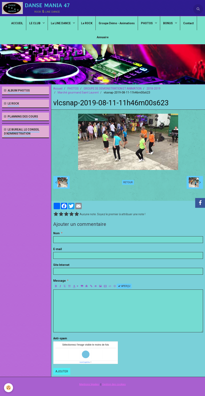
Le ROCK (86, 23)
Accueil (57, 88)
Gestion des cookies (114, 384)
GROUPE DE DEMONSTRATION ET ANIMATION (113, 88)
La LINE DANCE (61, 23)
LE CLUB (35, 23)
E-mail (57, 249)
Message (59, 280)
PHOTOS (147, 23)
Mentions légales (89, 384)
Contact (188, 23)
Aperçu (124, 286)
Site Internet (61, 264)
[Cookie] (8, 387)
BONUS (168, 23)
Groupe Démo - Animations (117, 23)
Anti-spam (60, 338)
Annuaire (103, 37)
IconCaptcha (85, 362)
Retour (128, 182)
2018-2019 (153, 88)
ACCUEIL (17, 23)
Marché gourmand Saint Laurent (78, 92)
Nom (56, 233)
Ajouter (61, 371)
